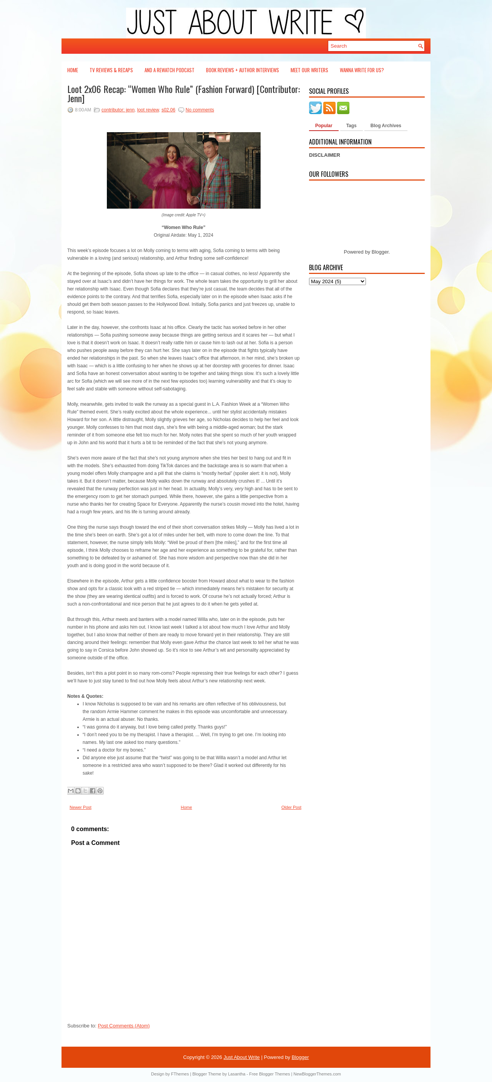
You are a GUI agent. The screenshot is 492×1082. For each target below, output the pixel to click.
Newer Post (80, 807)
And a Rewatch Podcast (169, 70)
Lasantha (236, 1074)
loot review (148, 110)
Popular (323, 125)
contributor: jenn (118, 110)
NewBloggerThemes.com (317, 1074)
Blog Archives (386, 125)
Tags (351, 125)
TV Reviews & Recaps (111, 70)
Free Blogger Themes (269, 1074)
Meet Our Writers (309, 70)
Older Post (291, 807)
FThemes (180, 1074)
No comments (200, 110)
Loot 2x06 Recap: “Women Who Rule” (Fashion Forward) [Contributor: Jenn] (183, 93)
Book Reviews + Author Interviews (242, 70)
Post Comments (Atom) (124, 1026)
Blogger (380, 252)
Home (72, 70)
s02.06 (168, 110)
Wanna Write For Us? (362, 70)
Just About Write (241, 1057)
